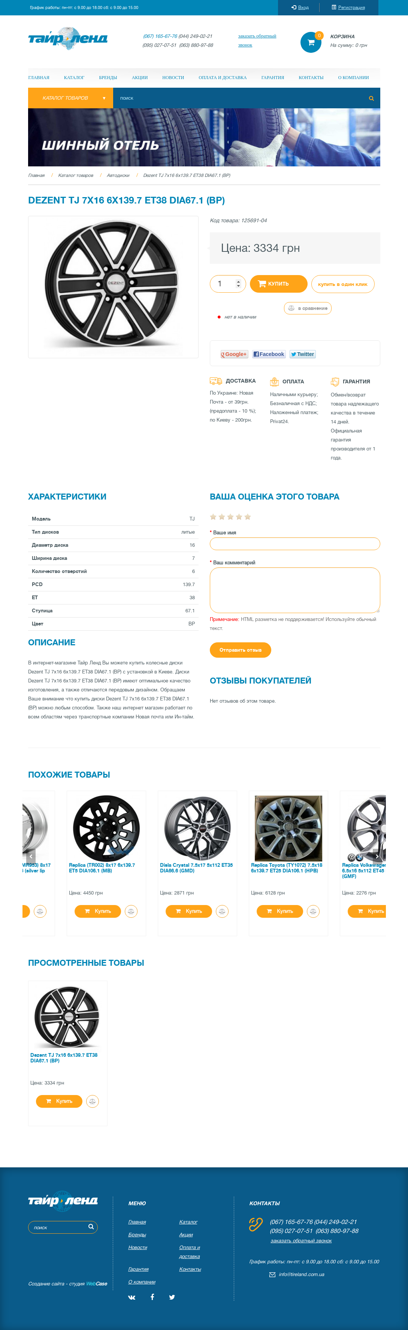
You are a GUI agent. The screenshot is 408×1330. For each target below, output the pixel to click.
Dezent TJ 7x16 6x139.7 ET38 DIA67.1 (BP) (186, 175)
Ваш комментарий (234, 563)
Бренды (108, 77)
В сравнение (307, 308)
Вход (300, 7)
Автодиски (118, 175)
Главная (38, 77)
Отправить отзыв (241, 650)
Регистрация (348, 7)
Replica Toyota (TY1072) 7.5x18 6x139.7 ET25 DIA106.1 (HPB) (339, 868)
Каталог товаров (75, 175)
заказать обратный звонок (257, 40)
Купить (273, 283)
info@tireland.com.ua (301, 1274)
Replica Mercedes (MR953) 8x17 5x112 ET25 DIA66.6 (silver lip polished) (66, 870)
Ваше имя (224, 533)
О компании (353, 77)
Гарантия (273, 77)
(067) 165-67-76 (160, 36)
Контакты (311, 77)
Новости (173, 77)
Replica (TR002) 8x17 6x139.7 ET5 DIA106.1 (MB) (154, 868)
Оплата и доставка (223, 77)
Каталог (74, 77)
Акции (140, 77)
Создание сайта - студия (67, 1284)
